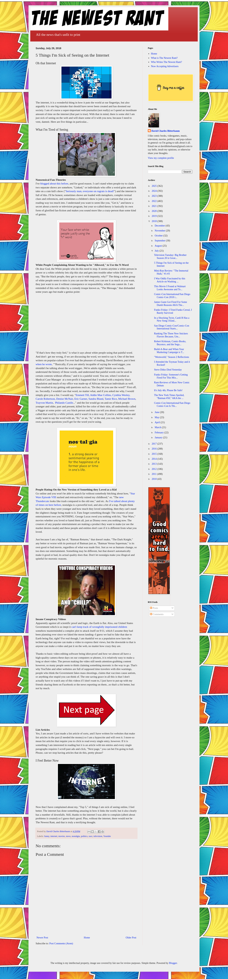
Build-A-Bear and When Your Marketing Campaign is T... (169, 351)
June (157, 412)
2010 (154, 479)
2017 (154, 443)
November (160, 230)
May (157, 417)
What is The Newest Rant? (164, 58)
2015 (154, 454)
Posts (154, 608)
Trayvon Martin (44, 402)
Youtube (107, 836)
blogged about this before (54, 183)
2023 (154, 196)
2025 (154, 186)
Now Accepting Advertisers (165, 66)
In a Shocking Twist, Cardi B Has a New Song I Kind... (171, 319)
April (157, 422)
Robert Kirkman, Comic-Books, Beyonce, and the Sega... (170, 343)
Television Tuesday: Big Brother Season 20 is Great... (170, 256)
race (90, 836)
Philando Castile (64, 402)
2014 (154, 459)
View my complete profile (161, 158)
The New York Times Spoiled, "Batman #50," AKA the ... (169, 397)
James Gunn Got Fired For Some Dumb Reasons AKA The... (170, 303)
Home (87, 937)
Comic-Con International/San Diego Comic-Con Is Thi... (172, 404)
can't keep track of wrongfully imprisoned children (99, 626)
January (159, 437)
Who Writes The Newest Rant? (166, 62)
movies (61, 836)
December (160, 225)
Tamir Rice (111, 398)
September (160, 240)
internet (53, 836)
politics (84, 836)
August (158, 245)
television (98, 836)
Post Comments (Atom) (61, 943)
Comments (157, 614)
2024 (154, 191)
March (158, 427)
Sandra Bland (96, 398)
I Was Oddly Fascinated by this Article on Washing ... (169, 280)
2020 (154, 211)
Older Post (131, 937)
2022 (154, 201)
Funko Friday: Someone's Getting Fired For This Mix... (171, 376)
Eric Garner (80, 398)
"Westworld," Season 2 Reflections (171, 357)
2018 (154, 221)
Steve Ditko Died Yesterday (168, 369)
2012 (154, 469)
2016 (154, 448)
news (68, 836)
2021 (154, 206)
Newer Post (42, 937)
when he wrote (44, 364)
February (159, 432)
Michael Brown (126, 398)
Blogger (173, 963)
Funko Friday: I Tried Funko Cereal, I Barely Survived (173, 311)
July (157, 250)
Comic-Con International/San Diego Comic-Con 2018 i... (172, 296)
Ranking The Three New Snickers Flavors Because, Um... (171, 335)
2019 (154, 216)
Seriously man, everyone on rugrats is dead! (90, 191)
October (159, 235)
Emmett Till (82, 394)
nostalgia (76, 836)
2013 (154, 464)
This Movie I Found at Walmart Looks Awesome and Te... (170, 288)
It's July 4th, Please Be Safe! (168, 390)
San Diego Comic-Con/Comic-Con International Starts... (171, 327)
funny (46, 836)
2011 (154, 474)
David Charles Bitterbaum (165, 131)
